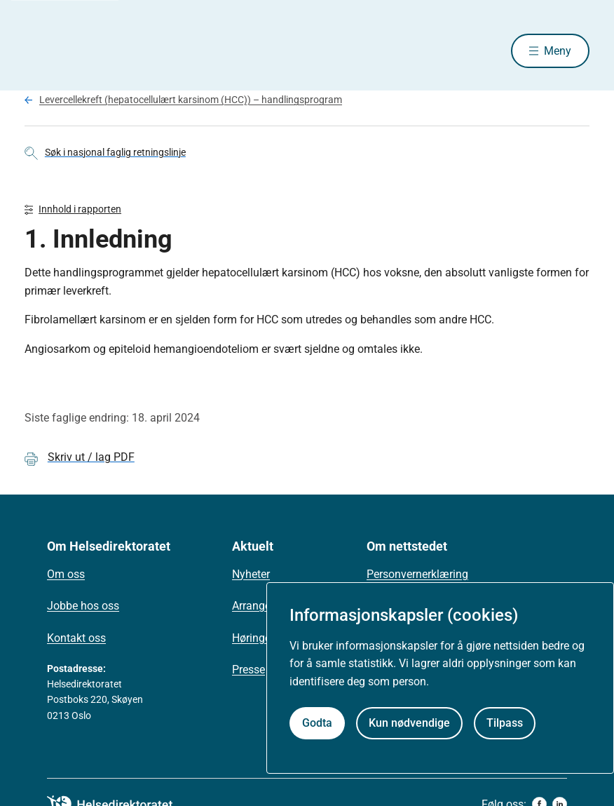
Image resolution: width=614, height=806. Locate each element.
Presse (248, 670)
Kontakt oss (76, 638)
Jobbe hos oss (83, 606)
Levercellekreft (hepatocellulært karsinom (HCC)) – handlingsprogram (190, 100)
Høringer (253, 638)
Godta (317, 723)
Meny (557, 51)
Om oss (66, 574)
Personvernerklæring (417, 574)
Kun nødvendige (409, 723)
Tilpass (504, 723)
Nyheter (251, 574)
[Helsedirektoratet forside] (125, 51)
